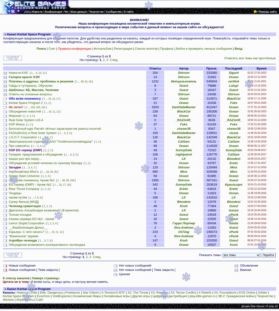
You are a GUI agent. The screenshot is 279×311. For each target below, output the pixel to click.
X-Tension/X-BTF (113, 292)
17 (57, 98)
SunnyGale (184, 150)
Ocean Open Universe (24, 176)
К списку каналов (16, 278)
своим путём (18, 197)
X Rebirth (204, 292)
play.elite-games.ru (203, 296)
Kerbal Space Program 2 (26, 103)
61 (86, 81)
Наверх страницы (45, 278)
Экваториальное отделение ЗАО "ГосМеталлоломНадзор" (51, 141)
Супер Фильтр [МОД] (24, 202)
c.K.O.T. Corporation (23, 137)
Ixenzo (233, 210)
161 (43, 107)
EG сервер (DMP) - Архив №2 (30, 184)
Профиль (166, 48)
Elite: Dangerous (51, 292)
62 (90, 81)
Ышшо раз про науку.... (25, 159)
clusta (233, 133)
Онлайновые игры (117, 296)
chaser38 (183, 128)
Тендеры (15, 193)
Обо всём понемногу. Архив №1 (32, 180)
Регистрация (123, 48)
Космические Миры (87, 296)
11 (44, 73)
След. (114, 60)
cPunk (233, 214)
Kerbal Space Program (18, 296)
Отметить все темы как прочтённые (250, 58)
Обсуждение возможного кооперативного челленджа (47, 245)
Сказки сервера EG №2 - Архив (31, 219)
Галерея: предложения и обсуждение (36, 154)
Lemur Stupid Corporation (27, 223)
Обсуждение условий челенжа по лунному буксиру (45, 163)
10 (40, 73)
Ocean (234, 77)
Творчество (265, 296)
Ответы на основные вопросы (30, 94)
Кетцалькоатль (184, 81)
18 (68, 184)
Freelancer (72, 292)
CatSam (184, 141)
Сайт (39, 299)
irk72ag (183, 232)
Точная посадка (20, 214)
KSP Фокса (17, 124)
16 (53, 98)
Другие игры (141, 296)
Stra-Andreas (184, 227)
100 (72, 180)
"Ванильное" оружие (23, 236)
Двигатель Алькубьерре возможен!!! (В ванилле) (44, 210)
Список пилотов (146, 48)
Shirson (184, 73)
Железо (8, 299)
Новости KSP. (18, 73)
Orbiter (262, 292)
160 (38, 107)
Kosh (184, 206)
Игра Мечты (24, 299)
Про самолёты (19, 146)
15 (49, 98)
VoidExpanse (61, 296)
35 (55, 172)
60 (82, 81)
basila (233, 223)
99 (67, 180)
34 (51, 172)
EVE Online (247, 292)
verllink (233, 81)
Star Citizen (91, 292)
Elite (34, 292)
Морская (15, 116)
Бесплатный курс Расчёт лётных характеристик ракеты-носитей (55, 128)
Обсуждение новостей (25, 111)
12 (57, 111)
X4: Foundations (225, 292)
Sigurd (234, 73)
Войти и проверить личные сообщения (204, 48)
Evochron (43, 296)
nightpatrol (184, 154)
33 (47, 172)
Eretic (233, 163)
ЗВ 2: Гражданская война (236, 296)
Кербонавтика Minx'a (24, 171)
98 (63, 180)
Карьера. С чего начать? (26, 232)
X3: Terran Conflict (183, 292)
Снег (52, 48)
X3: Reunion (159, 292)
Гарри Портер (184, 223)
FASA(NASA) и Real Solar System (32, 133)
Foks (233, 103)
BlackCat (233, 98)
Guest (183, 85)
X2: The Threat (138, 292)
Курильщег (233, 184)
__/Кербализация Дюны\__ (28, 227)
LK (184, 159)
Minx (233, 167)
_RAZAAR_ (183, 120)
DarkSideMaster (183, 107)
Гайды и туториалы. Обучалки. (31, 85)
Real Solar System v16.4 (26, 120)
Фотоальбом (103, 48)
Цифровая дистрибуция (169, 296)
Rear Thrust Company (24, 189)
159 (33, 107)
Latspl (233, 85)
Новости (22, 292)
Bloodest (233, 159)
